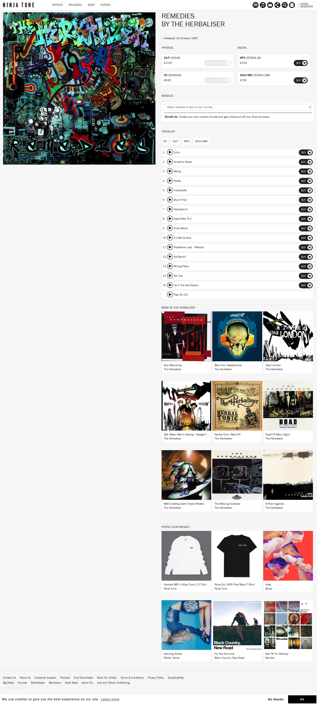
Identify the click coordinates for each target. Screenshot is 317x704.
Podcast (65, 677)
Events (105, 5)
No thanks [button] (276, 699)
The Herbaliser (198, 24)
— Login (303, 4)
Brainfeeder (38, 682)
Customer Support (45, 677)
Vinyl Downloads (83, 677)
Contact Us (9, 677)
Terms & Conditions (132, 677)
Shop (91, 5)
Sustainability (176, 677)
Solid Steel (71, 682)
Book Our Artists (107, 677)
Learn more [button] (110, 699)
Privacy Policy (156, 677)
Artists (57, 5)
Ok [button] (302, 699)
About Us (25, 677)
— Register (305, 6)
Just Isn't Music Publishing (113, 682)
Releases (75, 5)
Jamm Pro (87, 682)
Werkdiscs (55, 682)
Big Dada (8, 682)
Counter (22, 682)
